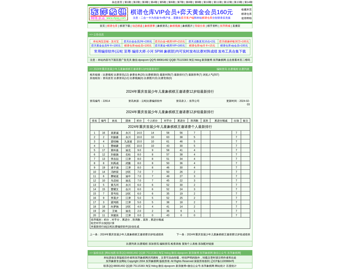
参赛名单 (135, 74)
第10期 (207, 2)
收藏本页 (246, 9)
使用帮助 (246, 18)
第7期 (180, 2)
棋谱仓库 (246, 13)
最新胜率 (193, 74)
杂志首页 (117, 2)
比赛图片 (149, 78)
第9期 (198, 2)
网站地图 (110, 252)
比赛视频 (135, 78)
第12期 (228, 2)
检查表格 (176, 243)
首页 (102, 25)
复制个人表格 (190, 243)
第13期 (238, 2)
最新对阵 (165, 74)
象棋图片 (187, 25)
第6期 (171, 2)
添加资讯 (154, 243)
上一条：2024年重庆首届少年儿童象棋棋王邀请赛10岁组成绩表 (126, 234)
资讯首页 (108, 78)
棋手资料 (212, 25)
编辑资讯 (222, 69)
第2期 (136, 2)
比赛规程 (233, 69)
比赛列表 (244, 69)
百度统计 (231, 265)
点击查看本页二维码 (238, 59)
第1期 (127, 2)
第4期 (154, 2)
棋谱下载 (125, 25)
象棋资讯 (162, 25)
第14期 (248, 2)
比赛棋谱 (150, 74)
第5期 (163, 2)
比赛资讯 (119, 74)
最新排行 (179, 74)
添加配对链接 (206, 243)
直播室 (236, 25)
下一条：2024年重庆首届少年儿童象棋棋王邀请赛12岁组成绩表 (213, 234)
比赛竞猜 (163, 78)
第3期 (145, 2)
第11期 (218, 2)
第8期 (189, 2)
